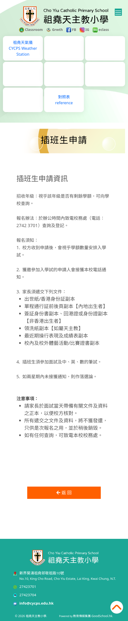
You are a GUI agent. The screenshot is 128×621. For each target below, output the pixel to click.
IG (84, 29)
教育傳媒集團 (82, 616)
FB (71, 29)
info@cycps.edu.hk (36, 603)
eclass (101, 29)
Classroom (31, 29)
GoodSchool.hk (101, 616)
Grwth (54, 29)
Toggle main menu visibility (118, 11)
